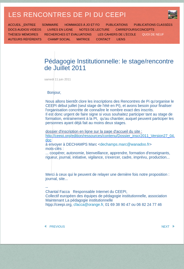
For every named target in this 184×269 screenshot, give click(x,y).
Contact (103, 39)
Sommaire (50, 24)
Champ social (59, 39)
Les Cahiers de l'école (117, 34)
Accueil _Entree (22, 24)
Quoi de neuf (153, 34)
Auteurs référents (25, 39)
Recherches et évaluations (68, 34)
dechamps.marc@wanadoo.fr (124, 144)
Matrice (83, 39)
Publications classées (153, 24)
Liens (120, 39)
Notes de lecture (94, 29)
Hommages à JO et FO (82, 24)
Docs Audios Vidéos (25, 29)
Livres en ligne (60, 29)
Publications (117, 24)
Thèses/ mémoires (23, 34)
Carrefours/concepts (135, 29)
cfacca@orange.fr (88, 204)
